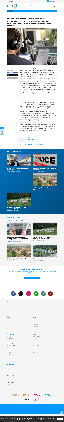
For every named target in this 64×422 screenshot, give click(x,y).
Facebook (13, 293)
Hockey (34, 306)
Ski (33, 315)
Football (34, 303)
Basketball (35, 308)
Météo (34, 343)
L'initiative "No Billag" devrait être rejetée (31, 144)
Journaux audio (10, 315)
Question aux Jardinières (11, 349)
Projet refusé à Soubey (39, 259)
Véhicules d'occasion (36, 336)
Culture (8, 312)
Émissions (20, 11)
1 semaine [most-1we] (16, 220)
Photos (26, 11)
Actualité (10, 11)
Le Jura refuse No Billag (28, 141)
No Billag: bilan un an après (29, 137)
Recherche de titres (10, 340)
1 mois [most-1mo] (22, 220)
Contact (8, 384)
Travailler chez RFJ (10, 375)
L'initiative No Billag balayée (29, 139)
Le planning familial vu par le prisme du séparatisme (17, 168)
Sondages (9, 356)
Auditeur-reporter (51, 1)
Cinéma (34, 338)
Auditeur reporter (10, 319)
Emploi (34, 349)
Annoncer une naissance (11, 347)
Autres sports (35, 326)
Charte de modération (11, 382)
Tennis (34, 319)
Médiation (9, 380)
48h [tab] (10, 220)
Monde (8, 308)
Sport (15, 11)
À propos (8, 366)
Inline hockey (35, 324)
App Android (50, 293)
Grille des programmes (11, 343)
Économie (9, 310)
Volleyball (34, 310)
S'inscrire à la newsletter (32, 277)
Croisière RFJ (43, 11)
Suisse (8, 306)
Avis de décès (35, 352)
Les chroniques (10, 338)
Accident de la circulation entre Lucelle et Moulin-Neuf (44, 168)
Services (36, 11)
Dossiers (8, 317)
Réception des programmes (12, 368)
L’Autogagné (9, 352)
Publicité (8, 373)
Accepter (60, 419)
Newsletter (9, 386)
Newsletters (36, 293)
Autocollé (9, 354)
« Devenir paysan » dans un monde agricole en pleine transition (16, 208)
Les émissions (9, 336)
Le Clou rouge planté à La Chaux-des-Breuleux (43, 188)
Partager (10, 72)
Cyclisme (34, 312)
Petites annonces (36, 345)
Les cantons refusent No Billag (29, 142)
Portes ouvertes (51, 11)
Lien (9, 77)
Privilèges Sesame (36, 340)
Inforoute (34, 347)
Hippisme (34, 317)
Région (19, 15)
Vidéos (31, 11)
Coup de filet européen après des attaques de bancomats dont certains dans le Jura (17, 238)
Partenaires (9, 377)
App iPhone (43, 293)
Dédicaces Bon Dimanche (11, 345)
